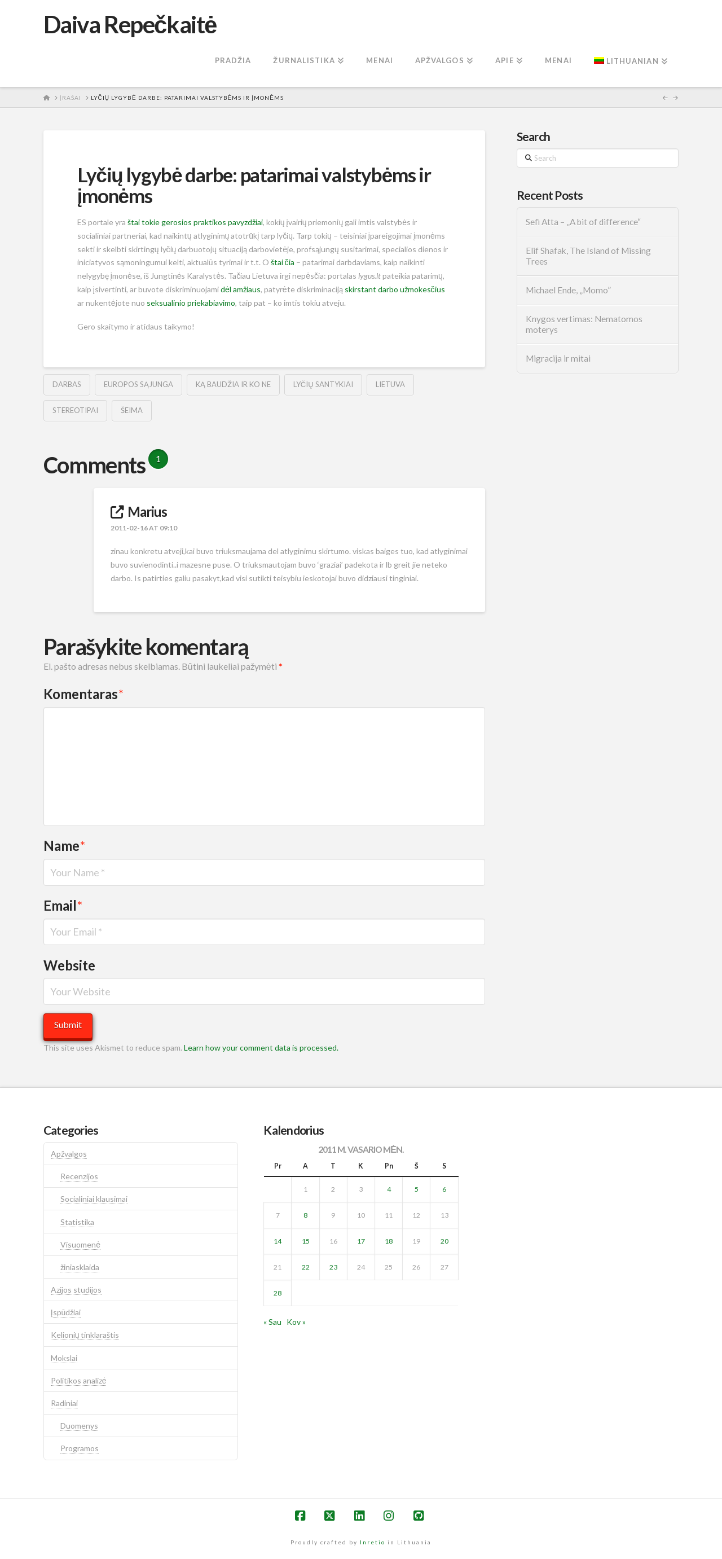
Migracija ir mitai (558, 358)
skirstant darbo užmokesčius (395, 289)
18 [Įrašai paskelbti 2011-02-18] (389, 1241)
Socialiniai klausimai (93, 1199)
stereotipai (75, 410)
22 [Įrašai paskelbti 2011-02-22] (306, 1267)
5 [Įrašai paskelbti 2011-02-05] (417, 1189)
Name (64, 845)
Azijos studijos (76, 1289)
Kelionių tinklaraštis (85, 1335)
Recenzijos (79, 1176)
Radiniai (64, 1403)
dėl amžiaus (241, 289)
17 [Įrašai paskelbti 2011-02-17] (361, 1241)
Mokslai (64, 1358)
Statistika (77, 1222)
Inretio (372, 1542)
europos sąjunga (138, 384)
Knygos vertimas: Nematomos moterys (584, 324)
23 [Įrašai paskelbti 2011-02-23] (333, 1267)
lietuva (390, 384)
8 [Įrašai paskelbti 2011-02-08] (305, 1215)
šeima (132, 410)
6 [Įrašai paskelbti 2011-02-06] (444, 1189)
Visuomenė (80, 1244)
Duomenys (79, 1425)
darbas (66, 384)
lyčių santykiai (323, 384)
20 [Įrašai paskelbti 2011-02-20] (444, 1241)
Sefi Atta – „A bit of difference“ (583, 222)
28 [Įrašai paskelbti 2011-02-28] (277, 1293)
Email (62, 905)
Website (69, 965)
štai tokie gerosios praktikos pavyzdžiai (195, 222)
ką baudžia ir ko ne (233, 384)
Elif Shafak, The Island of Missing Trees (588, 255)
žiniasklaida (79, 1267)
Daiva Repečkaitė (130, 24)
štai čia (282, 262)
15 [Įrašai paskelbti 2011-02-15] (306, 1241)
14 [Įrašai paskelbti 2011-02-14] (277, 1241)
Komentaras (83, 694)
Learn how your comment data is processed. (261, 1047)
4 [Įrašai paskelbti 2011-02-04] (389, 1189)
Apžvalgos (69, 1153)
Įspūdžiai (66, 1312)
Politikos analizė (79, 1380)
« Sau (272, 1322)
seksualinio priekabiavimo (191, 303)
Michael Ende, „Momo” (568, 290)
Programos (79, 1448)
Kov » (296, 1322)
